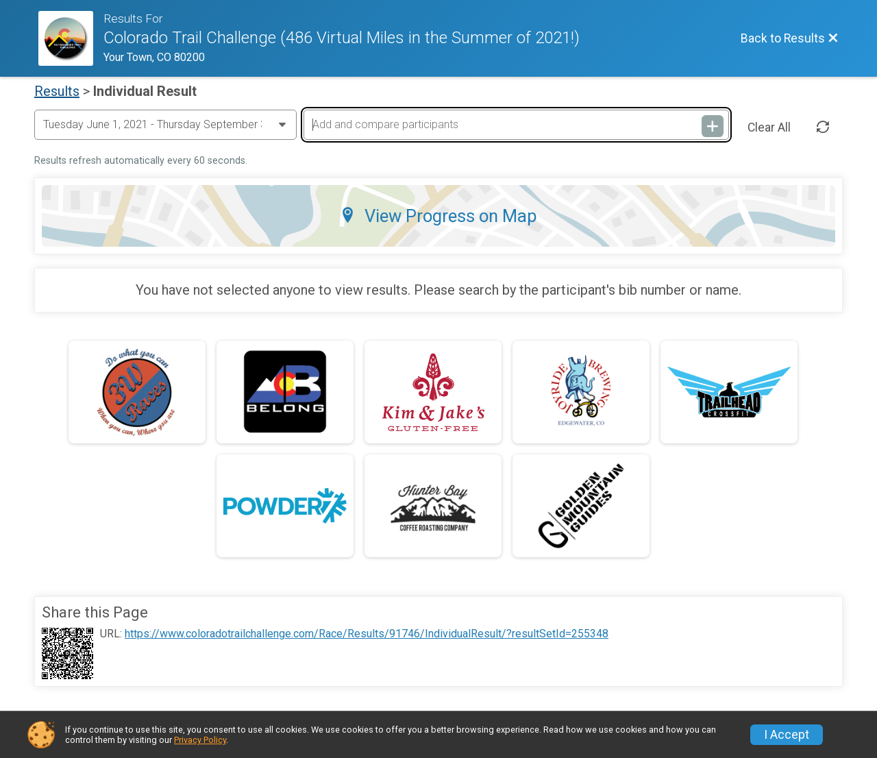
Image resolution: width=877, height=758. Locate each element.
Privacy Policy (200, 740)
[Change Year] (165, 125)
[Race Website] (70, 38)
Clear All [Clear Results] (769, 127)
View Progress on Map (438, 216)
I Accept (786, 735)
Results (56, 91)
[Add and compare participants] (516, 125)
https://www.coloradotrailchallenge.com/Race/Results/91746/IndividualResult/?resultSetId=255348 (366, 634)
